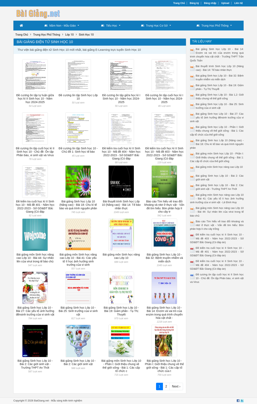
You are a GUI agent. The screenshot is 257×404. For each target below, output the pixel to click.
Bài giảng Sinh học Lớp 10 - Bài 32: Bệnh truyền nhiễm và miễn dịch (164, 258)
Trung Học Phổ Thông (212, 25)
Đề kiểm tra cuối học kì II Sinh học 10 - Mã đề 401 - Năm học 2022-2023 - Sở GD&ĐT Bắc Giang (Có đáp (35, 206)
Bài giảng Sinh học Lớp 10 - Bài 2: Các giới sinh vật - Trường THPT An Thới (35, 364)
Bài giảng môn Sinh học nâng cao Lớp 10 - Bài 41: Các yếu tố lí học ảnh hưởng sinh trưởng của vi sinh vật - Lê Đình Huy (217, 198)
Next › (176, 386)
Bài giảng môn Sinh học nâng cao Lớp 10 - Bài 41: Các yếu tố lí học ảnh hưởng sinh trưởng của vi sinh (78, 259)
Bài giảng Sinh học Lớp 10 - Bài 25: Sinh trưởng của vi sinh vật (78, 311)
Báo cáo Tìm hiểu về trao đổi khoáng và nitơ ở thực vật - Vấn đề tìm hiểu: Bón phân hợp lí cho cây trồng (217, 225)
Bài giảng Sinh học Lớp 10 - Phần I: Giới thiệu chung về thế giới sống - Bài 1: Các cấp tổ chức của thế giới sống (217, 130)
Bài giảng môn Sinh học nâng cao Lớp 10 (121, 256)
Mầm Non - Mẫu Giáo (60, 25)
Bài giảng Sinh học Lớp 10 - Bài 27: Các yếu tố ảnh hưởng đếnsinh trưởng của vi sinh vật (35, 311)
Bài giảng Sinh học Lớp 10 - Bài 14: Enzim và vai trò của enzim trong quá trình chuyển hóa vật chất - (164, 312)
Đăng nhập (210, 3)
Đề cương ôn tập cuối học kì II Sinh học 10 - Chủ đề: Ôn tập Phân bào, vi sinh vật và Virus (35, 152)
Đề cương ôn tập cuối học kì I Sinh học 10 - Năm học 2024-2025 (164, 99)
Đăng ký (194, 3)
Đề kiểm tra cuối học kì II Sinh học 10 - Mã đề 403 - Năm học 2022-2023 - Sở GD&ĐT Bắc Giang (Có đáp (164, 153)
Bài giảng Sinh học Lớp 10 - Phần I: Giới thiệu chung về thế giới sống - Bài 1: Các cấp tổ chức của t (164, 366)
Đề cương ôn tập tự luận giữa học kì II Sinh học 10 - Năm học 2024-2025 (35, 99)
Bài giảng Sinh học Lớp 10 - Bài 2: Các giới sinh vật (78, 362)
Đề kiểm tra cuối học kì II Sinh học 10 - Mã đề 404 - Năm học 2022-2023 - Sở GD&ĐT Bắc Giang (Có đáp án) (217, 265)
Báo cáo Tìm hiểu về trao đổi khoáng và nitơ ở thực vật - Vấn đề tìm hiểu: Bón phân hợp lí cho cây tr (164, 206)
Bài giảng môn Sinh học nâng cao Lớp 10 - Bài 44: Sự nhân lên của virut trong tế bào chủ (35, 258)
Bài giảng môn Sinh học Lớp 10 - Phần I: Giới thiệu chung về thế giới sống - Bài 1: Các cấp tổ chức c (121, 366)
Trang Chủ (179, 3)
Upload (225, 3)
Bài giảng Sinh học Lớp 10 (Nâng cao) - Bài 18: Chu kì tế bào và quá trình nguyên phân (78, 205)
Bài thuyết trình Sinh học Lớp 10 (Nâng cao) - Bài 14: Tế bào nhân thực (121, 205)
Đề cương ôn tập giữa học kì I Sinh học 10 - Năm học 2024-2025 (121, 99)
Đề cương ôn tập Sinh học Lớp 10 (78, 97)
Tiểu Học (109, 25)
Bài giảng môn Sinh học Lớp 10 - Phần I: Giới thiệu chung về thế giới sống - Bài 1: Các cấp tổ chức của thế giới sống (217, 157)
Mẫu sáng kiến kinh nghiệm (66, 400)
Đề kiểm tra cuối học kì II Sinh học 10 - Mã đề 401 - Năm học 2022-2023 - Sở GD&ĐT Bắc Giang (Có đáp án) (217, 251)
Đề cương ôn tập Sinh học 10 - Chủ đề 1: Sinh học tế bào (78, 150)
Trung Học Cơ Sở (154, 25)
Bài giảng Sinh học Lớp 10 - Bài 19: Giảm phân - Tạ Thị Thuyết (121, 311)
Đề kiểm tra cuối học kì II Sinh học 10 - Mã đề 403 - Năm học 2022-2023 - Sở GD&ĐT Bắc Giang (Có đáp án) (217, 238)
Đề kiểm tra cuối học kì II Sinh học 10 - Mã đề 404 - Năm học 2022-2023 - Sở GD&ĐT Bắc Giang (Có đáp (121, 153)
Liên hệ (238, 3)
